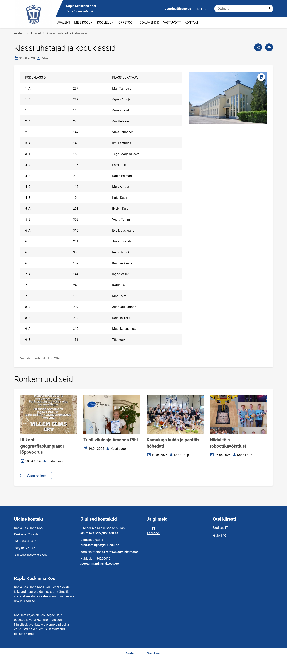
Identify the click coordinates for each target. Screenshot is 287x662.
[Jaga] (258, 47)
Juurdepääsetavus (178, 9)
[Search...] (269, 8)
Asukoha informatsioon (30, 555)
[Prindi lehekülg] (269, 47)
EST (202, 9)
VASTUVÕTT (172, 22)
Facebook (153, 530)
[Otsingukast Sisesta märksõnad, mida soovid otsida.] (243, 8)
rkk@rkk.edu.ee (24, 548)
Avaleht (19, 33)
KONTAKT (193, 22)
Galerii (217, 535)
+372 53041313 (25, 541)
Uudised (35, 33)
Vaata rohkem (37, 475)
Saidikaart (154, 653)
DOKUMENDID (149, 22)
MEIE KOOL (83, 22)
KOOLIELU (105, 22)
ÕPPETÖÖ (127, 22)
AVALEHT (63, 22)
